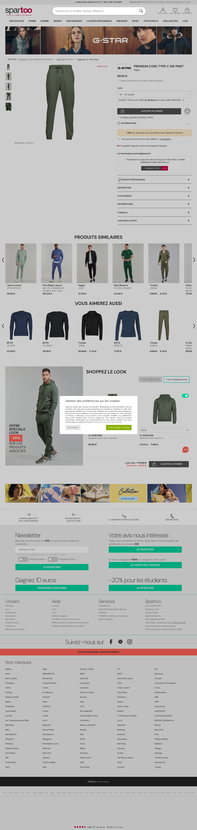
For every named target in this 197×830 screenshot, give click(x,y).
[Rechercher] (141, 11)
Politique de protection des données (107, 422)
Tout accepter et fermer (119, 427)
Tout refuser (72, 427)
